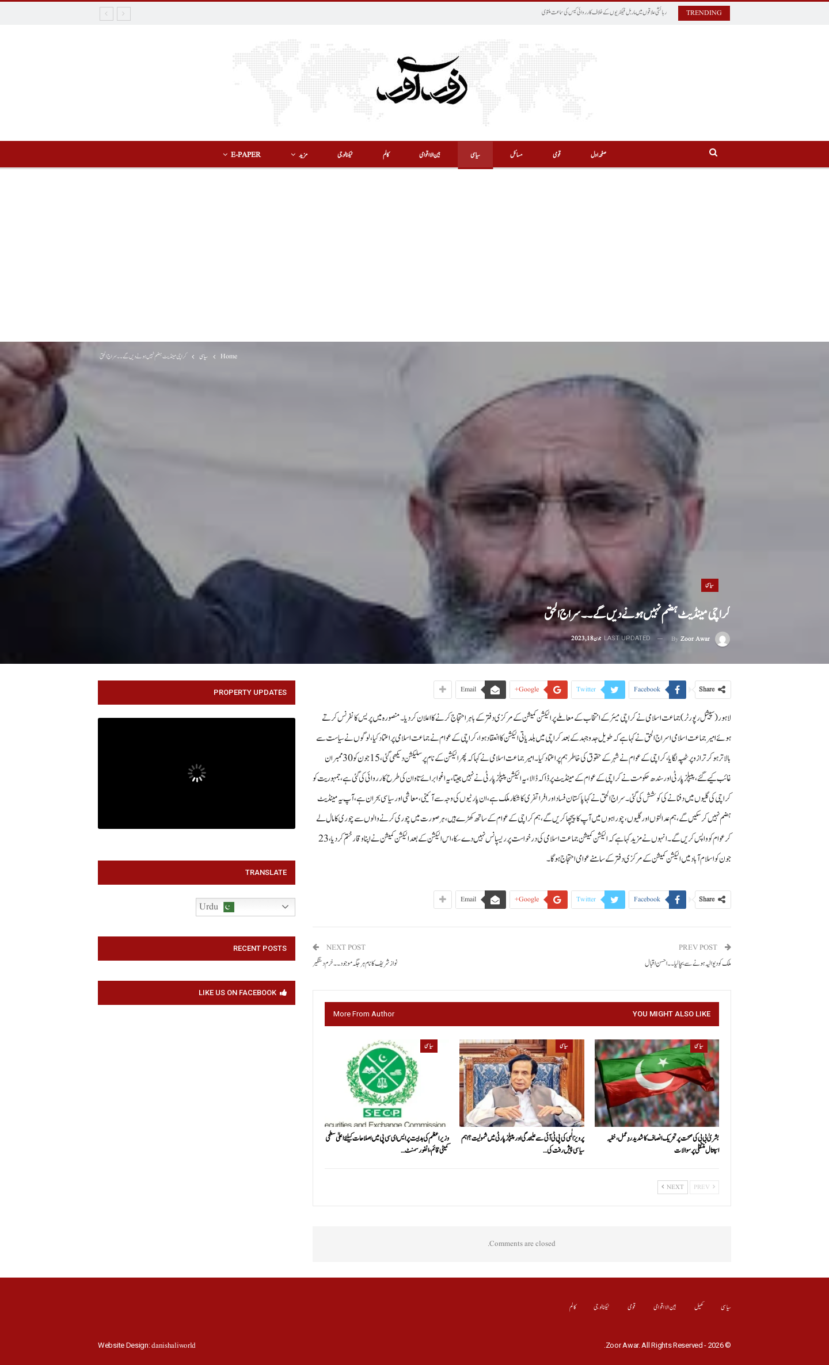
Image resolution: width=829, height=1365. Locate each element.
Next (672, 1187)
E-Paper (239, 155)
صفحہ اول (605, 155)
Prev (704, 1187)
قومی (562, 155)
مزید (298, 155)
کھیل (699, 1307)
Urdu (216, 907)
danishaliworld (173, 1345)
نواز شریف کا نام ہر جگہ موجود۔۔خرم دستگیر (355, 964)
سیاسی (477, 155)
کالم (384, 155)
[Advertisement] (414, 255)
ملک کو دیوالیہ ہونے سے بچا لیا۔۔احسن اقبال (688, 964)
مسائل (520, 155)
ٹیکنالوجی (341, 155)
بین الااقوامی (429, 155)
